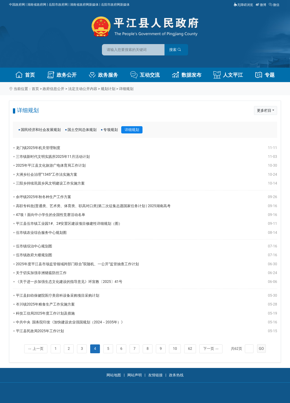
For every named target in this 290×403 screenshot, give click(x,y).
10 (175, 348)
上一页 (36, 348)
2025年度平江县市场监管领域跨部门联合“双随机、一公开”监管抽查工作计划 (146, 264)
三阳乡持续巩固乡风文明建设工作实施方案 (146, 183)
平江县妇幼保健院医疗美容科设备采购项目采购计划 (146, 295)
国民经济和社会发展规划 (41, 130)
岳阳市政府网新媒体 (115, 4)
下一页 (211, 348)
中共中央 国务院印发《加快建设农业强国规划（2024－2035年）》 (146, 322)
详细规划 (126, 89)
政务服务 (103, 74)
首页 (25, 74)
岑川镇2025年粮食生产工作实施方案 (146, 304)
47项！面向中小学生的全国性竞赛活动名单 (146, 215)
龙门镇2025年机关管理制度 (146, 148)
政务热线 (176, 375)
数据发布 (186, 74)
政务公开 (62, 74)
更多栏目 (264, 110)
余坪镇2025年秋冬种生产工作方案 (146, 197)
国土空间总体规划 (82, 130)
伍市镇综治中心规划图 (146, 246)
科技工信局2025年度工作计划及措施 (146, 313)
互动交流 (145, 74)
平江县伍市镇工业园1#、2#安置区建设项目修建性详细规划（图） (146, 223)
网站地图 (113, 375)
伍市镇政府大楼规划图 (146, 255)
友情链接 (155, 375)
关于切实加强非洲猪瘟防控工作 (146, 273)
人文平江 (228, 74)
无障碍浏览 (243, 5)
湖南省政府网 (36, 4)
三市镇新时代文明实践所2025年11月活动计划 (146, 156)
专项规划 (110, 130)
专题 (265, 74)
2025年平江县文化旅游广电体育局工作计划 (146, 165)
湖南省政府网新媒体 (84, 4)
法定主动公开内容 (82, 89)
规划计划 (108, 89)
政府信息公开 (53, 89)
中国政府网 (17, 4)
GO (261, 348)
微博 (261, 5)
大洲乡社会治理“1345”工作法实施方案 (146, 174)
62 (190, 348)
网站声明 (134, 375)
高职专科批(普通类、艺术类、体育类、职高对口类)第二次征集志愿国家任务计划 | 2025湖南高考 (146, 206)
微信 (274, 5)
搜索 (177, 49)
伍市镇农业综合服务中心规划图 (146, 232)
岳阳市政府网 (58, 4)
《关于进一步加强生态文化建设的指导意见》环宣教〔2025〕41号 (146, 281)
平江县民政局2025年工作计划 (146, 331)
